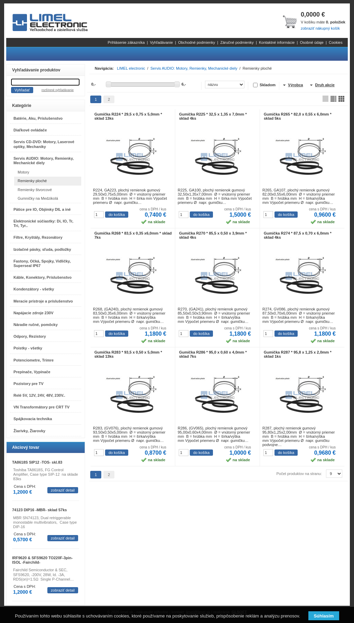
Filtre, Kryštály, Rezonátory (38, 237)
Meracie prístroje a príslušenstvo (43, 301)
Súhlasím (324, 616)
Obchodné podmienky (196, 42)
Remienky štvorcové (35, 190)
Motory (23, 172)
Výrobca (295, 85)
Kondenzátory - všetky (33, 289)
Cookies (336, 42)
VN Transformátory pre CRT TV (41, 407)
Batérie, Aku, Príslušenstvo (38, 118)
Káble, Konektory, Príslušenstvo (42, 277)
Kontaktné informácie (277, 42)
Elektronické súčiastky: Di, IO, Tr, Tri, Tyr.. (43, 223)
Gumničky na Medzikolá (38, 198)
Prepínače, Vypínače (31, 372)
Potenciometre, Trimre (33, 360)
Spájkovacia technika (32, 419)
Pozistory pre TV (28, 384)
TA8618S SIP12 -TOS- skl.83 (37, 462)
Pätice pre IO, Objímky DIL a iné (42, 209)
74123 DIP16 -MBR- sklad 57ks (39, 510)
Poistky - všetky (27, 348)
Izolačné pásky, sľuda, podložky (42, 249)
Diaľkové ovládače (30, 130)
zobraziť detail (63, 490)
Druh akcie (325, 85)
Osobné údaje (312, 42)
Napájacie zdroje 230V (33, 313)
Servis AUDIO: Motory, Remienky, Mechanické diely (43, 160)
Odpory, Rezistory (29, 336)
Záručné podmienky (237, 42)
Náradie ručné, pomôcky (35, 325)
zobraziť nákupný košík (320, 28)
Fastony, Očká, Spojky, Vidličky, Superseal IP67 (42, 263)
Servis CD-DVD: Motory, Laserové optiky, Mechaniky (43, 144)
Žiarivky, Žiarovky (29, 431)
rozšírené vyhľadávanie (57, 90)
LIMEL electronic (131, 68)
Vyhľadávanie (161, 42)
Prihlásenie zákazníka (126, 42)
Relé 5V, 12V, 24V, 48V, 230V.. (39, 395)
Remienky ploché (32, 181)
